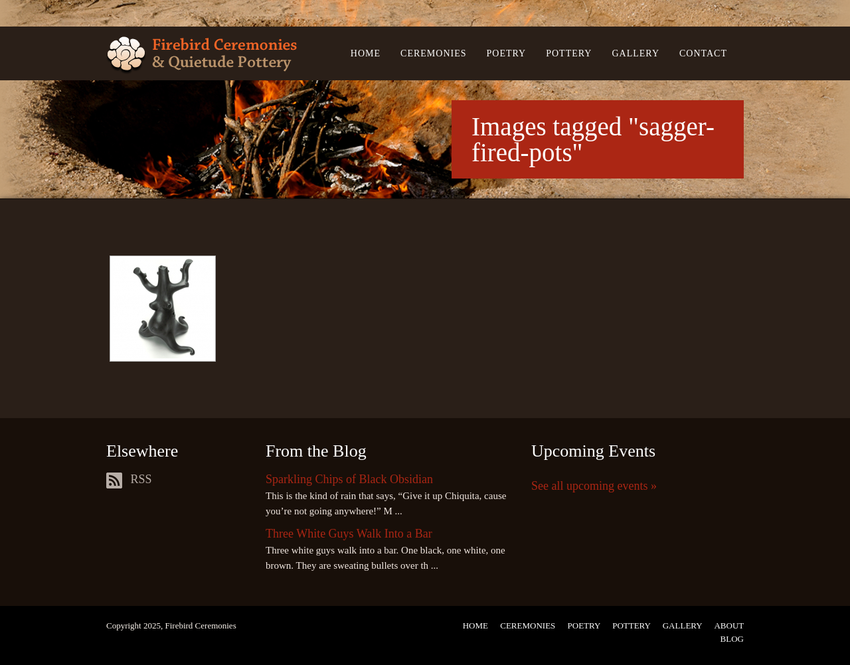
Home (366, 53)
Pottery (569, 53)
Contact (703, 53)
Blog (732, 639)
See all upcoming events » (594, 485)
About (729, 625)
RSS (129, 479)
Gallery (635, 53)
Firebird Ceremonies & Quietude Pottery (201, 55)
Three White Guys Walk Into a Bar (349, 533)
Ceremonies (433, 53)
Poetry (507, 53)
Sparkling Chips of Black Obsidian (349, 479)
